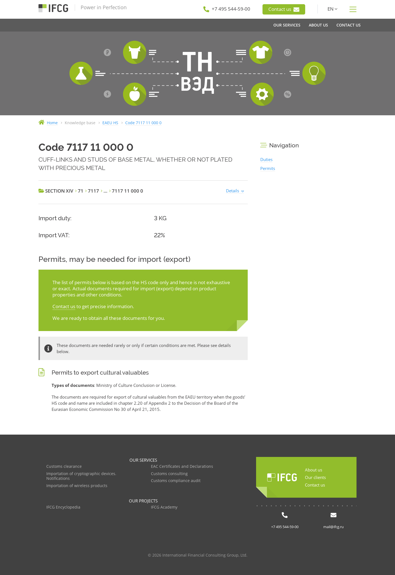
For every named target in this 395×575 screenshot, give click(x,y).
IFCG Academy (164, 507)
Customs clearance (64, 466)
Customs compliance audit (176, 480)
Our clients (315, 477)
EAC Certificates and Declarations (182, 466)
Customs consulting (169, 473)
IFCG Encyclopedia (63, 507)
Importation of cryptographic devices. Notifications (81, 476)
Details (232, 190)
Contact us (283, 9)
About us (313, 470)
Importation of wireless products (76, 485)
